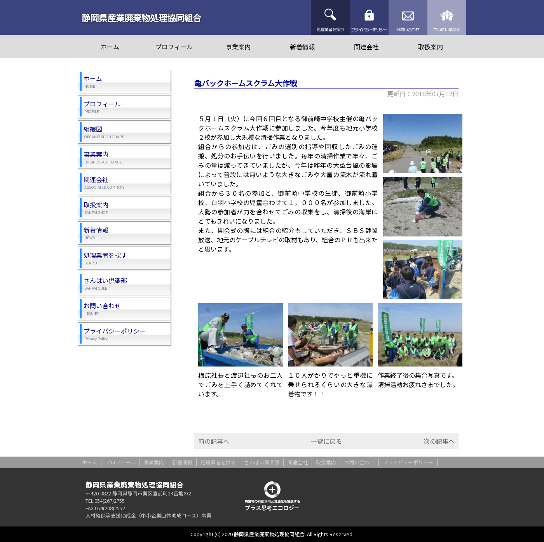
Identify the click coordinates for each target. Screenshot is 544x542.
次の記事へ (439, 441)
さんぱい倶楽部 (446, 17)
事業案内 (238, 46)
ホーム (110, 46)
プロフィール (174, 46)
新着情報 (302, 46)
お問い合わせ (408, 17)
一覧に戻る (326, 441)
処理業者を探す (330, 17)
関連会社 (366, 46)
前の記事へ (213, 441)
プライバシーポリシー (369, 17)
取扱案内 (430, 46)
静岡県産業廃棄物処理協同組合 (141, 17)
